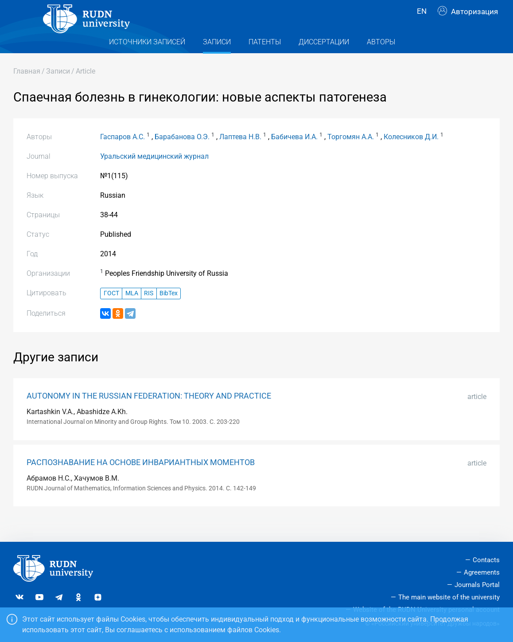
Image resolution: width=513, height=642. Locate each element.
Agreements (482, 572)
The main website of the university (449, 597)
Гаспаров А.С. (122, 154)
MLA (131, 311)
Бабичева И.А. (294, 154)
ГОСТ (111, 311)
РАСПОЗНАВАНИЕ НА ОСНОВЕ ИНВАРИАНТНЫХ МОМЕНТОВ (141, 480)
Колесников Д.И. (411, 154)
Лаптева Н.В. (240, 154)
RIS (148, 311)
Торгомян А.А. (350, 154)
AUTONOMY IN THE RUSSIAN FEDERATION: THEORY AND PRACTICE (149, 413)
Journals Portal (477, 585)
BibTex (168, 311)
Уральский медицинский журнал (154, 174)
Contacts (486, 560)
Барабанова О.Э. (182, 154)
